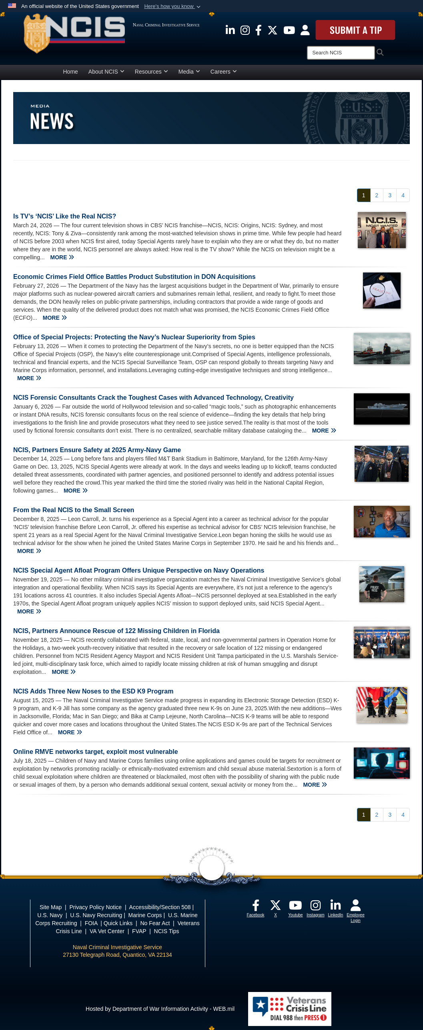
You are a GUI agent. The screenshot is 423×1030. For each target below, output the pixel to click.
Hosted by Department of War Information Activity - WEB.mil (160, 1009)
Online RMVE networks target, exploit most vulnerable (95, 751)
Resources (151, 71)
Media (189, 71)
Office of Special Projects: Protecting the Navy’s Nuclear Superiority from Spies (134, 337)
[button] (173, 6)
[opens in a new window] (230, 29)
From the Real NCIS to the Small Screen (73, 510)
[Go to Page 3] (390, 195)
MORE (62, 257)
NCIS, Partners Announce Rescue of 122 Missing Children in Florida (116, 630)
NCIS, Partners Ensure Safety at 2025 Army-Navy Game (97, 450)
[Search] (341, 53)
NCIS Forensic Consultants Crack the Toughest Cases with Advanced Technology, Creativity (153, 397)
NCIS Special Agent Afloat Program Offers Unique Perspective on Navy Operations (138, 570)
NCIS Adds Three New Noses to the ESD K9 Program (93, 691)
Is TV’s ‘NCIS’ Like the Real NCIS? (64, 216)
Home (70, 71)
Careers (223, 71)
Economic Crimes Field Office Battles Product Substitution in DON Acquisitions (134, 276)
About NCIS (106, 71)
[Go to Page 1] (364, 195)
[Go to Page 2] (377, 195)
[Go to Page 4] (403, 195)
